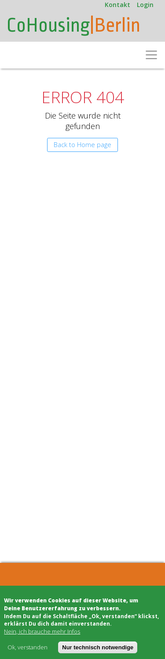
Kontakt (117, 4)
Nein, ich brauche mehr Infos (42, 631)
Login (145, 4)
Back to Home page (82, 144)
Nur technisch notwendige (97, 647)
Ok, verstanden (27, 647)
